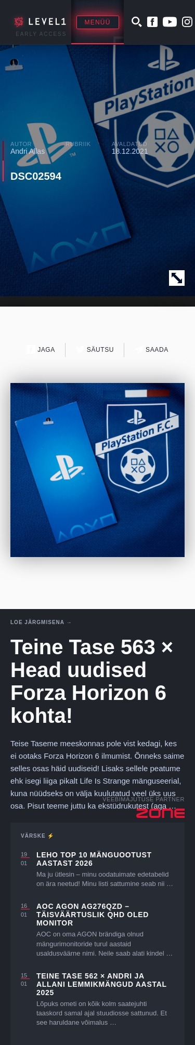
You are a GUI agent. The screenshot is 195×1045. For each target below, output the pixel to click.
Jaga (41, 349)
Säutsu (95, 349)
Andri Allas (27, 151)
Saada (151, 349)
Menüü (98, 22)
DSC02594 (35, 176)
